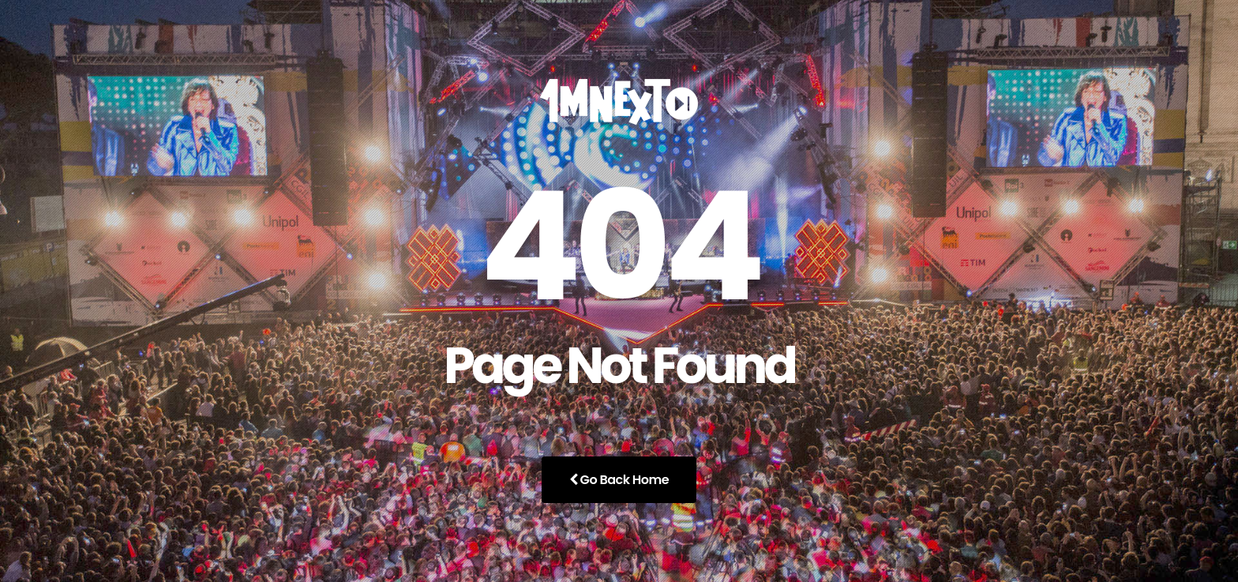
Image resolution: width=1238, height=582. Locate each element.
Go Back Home (619, 480)
